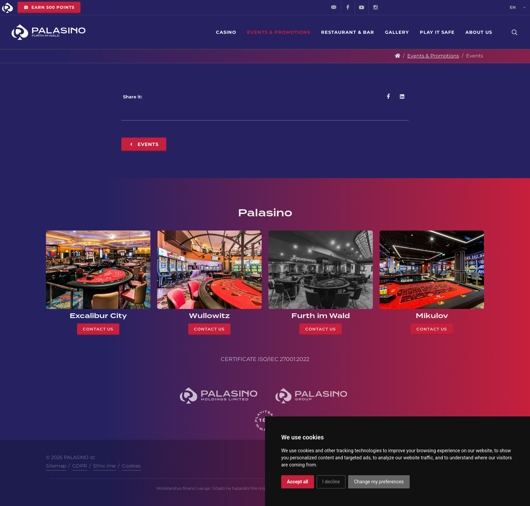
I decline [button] (331, 481)
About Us (478, 32)
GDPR (79, 466)
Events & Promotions (278, 32)
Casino (226, 32)
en (518, 7)
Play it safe (437, 32)
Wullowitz (209, 316)
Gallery (397, 32)
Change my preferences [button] (379, 481)
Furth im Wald (320, 316)
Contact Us (98, 329)
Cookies (131, 466)
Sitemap (56, 466)
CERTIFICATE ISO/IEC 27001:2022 (265, 359)
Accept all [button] (297, 481)
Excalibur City (98, 316)
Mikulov (432, 316)
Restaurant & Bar (347, 32)
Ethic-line (104, 466)
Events (144, 144)
